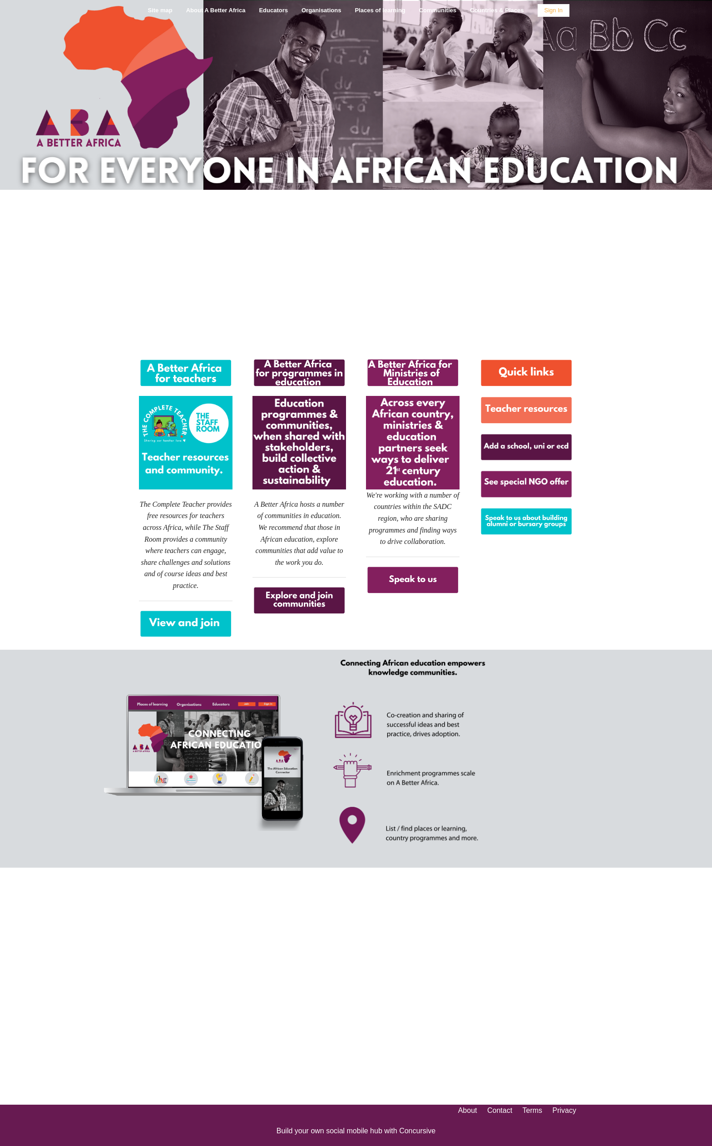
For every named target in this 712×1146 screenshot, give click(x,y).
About (467, 1110)
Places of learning (380, 10)
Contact (499, 1110)
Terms (533, 1110)
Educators (273, 10)
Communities (437, 10)
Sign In (553, 10)
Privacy (564, 1110)
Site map (160, 10)
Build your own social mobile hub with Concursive (356, 1131)
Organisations (321, 10)
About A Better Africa (216, 10)
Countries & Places (497, 10)
